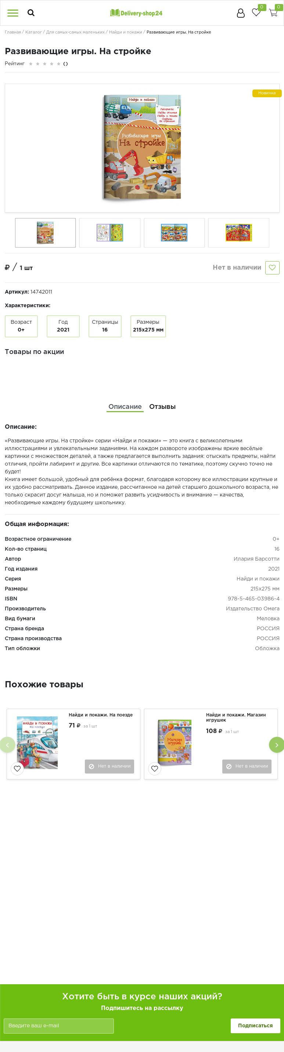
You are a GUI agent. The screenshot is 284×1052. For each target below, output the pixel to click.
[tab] (125, 407)
